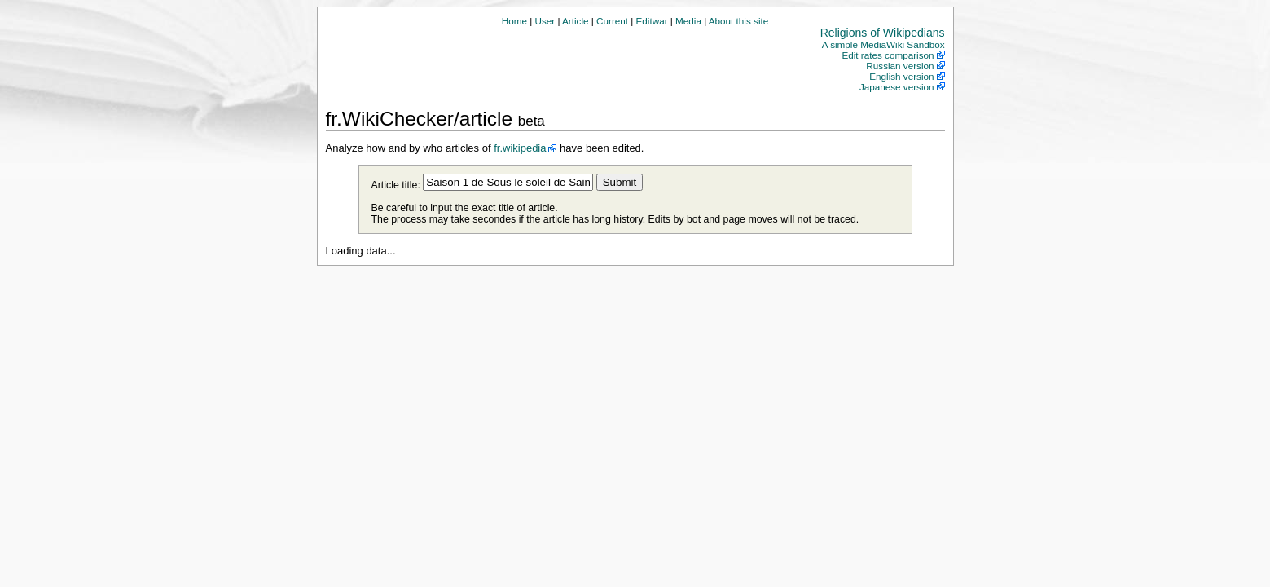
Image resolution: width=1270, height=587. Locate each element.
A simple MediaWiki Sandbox (883, 44)
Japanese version (896, 87)
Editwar (652, 20)
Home (514, 20)
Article (575, 20)
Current (612, 20)
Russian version (900, 65)
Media (688, 20)
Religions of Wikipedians (882, 32)
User (544, 20)
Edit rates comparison (888, 55)
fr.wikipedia (520, 148)
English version (901, 76)
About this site (738, 20)
